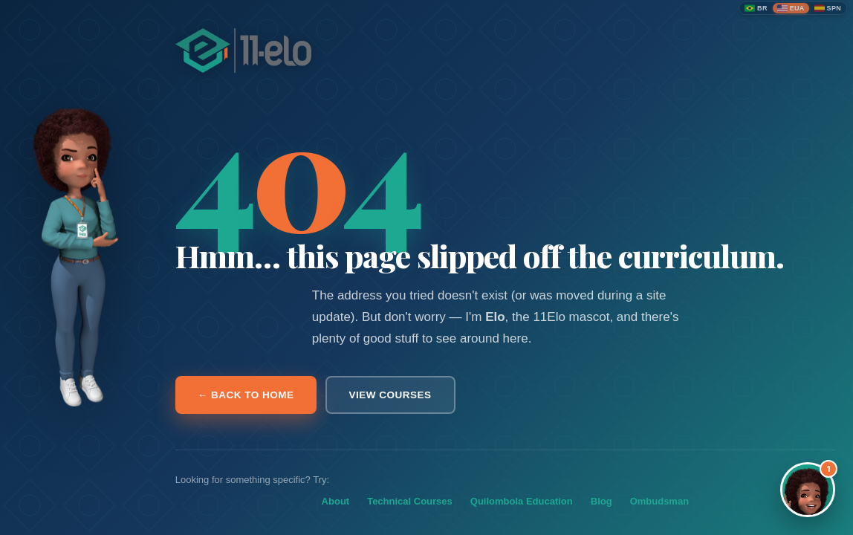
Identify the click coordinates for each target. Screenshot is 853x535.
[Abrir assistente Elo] (807, 489)
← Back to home (246, 395)
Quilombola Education (521, 501)
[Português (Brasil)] (756, 8)
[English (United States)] (791, 8)
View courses (390, 395)
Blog (601, 501)
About (336, 501)
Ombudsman (659, 501)
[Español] (828, 8)
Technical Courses (410, 501)
